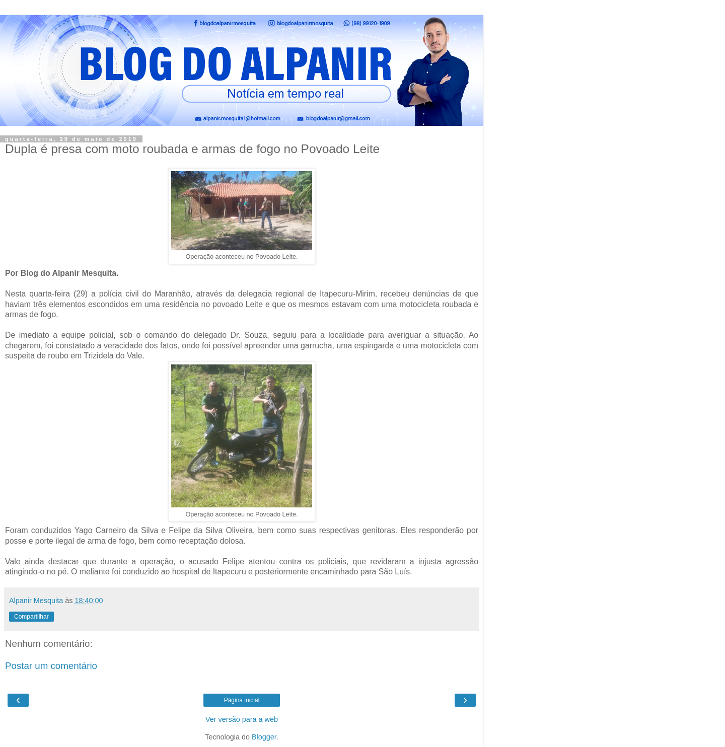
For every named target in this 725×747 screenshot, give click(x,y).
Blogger (264, 737)
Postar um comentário (51, 665)
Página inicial (242, 700)
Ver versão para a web (241, 719)
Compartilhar (31, 616)
